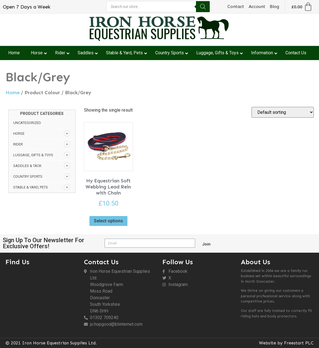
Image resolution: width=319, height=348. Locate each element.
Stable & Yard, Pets (30, 187)
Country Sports (27, 176)
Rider (18, 144)
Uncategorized (27, 123)
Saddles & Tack (27, 166)
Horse (18, 133)
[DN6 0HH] (42, 298)
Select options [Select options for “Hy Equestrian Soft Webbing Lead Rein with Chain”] (108, 220)
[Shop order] (283, 112)
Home (13, 93)
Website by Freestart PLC (286, 343)
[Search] (203, 6)
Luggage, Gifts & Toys (33, 155)
